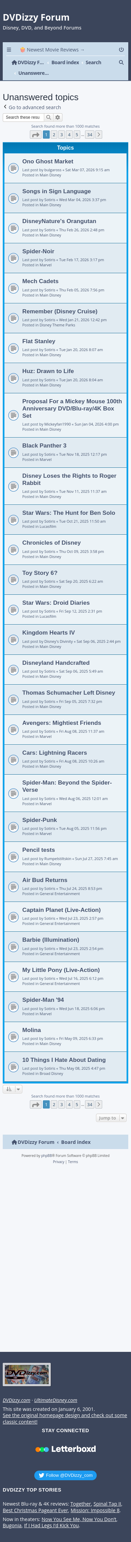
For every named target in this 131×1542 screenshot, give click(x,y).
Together (80, 1493)
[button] (35, 123)
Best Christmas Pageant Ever (35, 1499)
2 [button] (54, 123)
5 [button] (77, 123)
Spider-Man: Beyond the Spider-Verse (67, 775)
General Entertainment (60, 882)
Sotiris (49, 189)
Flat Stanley (38, 330)
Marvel (46, 254)
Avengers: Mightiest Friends (61, 711)
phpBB (46, 1145)
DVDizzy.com (16, 1390)
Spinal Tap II (107, 1493)
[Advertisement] (64, 1249)
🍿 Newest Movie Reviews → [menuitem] (52, 49)
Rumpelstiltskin (57, 847)
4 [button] (69, 123)
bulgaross (52, 159)
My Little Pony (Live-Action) (61, 958)
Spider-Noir (38, 240)
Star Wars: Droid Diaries (56, 592)
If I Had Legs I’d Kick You (51, 1515)
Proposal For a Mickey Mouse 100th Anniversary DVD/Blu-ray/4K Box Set (72, 397)
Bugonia (12, 1515)
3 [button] (61, 123)
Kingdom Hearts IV (48, 621)
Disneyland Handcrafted (56, 651)
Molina (31, 1019)
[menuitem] (122, 49)
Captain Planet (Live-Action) (61, 899)
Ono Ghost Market (47, 150)
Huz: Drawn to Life (48, 360)
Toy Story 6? (40, 561)
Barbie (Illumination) (50, 929)
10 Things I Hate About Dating (64, 1049)
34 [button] (89, 123)
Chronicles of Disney (51, 532)
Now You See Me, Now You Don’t (78, 1508)
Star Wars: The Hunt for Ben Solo (68, 501)
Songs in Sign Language (56, 180)
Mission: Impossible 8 (95, 1499)
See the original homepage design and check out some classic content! (65, 1408)
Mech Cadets (40, 270)
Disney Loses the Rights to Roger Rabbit (69, 468)
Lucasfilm (48, 515)
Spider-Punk (39, 808)
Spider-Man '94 (43, 989)
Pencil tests (38, 839)
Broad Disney (51, 1062)
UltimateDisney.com (55, 1390)
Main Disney (50, 164)
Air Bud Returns (45, 869)
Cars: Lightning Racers (54, 742)
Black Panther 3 (44, 434)
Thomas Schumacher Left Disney (68, 682)
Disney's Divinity (58, 630)
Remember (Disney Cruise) (59, 300)
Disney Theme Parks (57, 314)
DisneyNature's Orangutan (59, 210)
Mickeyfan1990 (57, 413)
